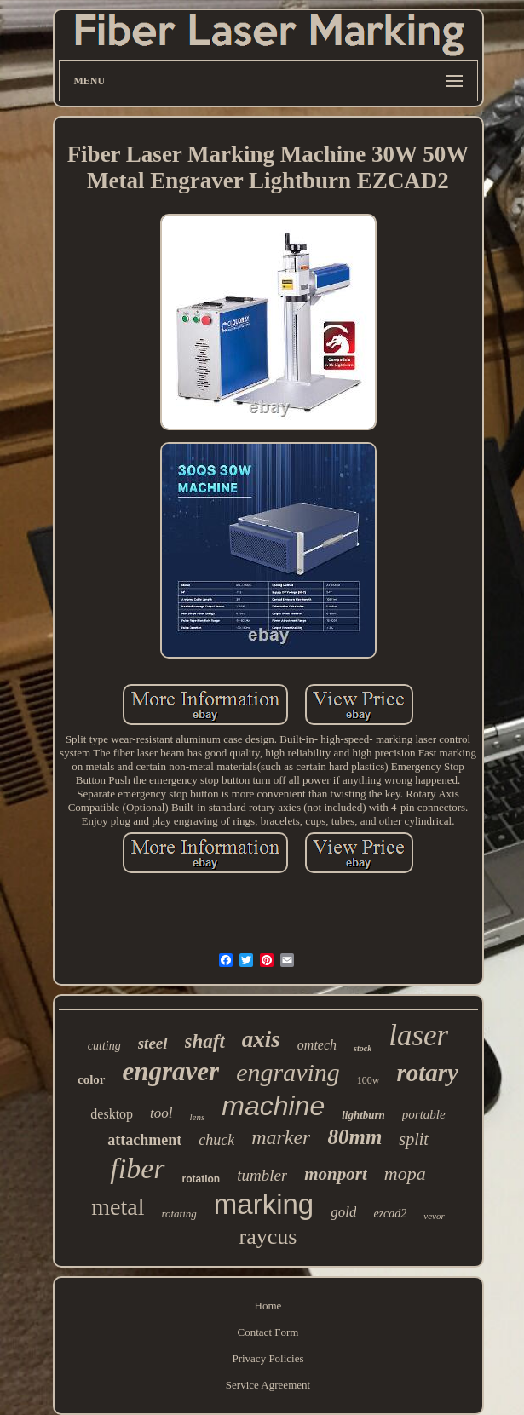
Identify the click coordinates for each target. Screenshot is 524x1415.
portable (424, 1114)
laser (418, 1035)
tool (161, 1113)
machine (273, 1105)
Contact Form (268, 1332)
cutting (104, 1045)
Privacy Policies (267, 1358)
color (91, 1079)
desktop (111, 1114)
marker (280, 1137)
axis (261, 1039)
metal (117, 1207)
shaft (205, 1041)
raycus (268, 1236)
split (413, 1139)
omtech (317, 1045)
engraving (288, 1072)
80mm (354, 1136)
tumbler (262, 1175)
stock (362, 1048)
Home (268, 1305)
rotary (427, 1072)
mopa (405, 1173)
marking (264, 1204)
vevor (433, 1216)
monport (335, 1174)
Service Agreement (268, 1384)
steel (153, 1043)
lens (197, 1117)
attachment (144, 1139)
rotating (178, 1213)
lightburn (363, 1114)
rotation (201, 1179)
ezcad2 (389, 1213)
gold (343, 1212)
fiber (137, 1168)
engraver (171, 1071)
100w (368, 1080)
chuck (216, 1139)
